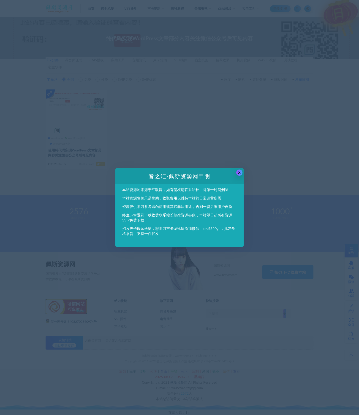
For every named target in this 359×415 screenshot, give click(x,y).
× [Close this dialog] (239, 172)
